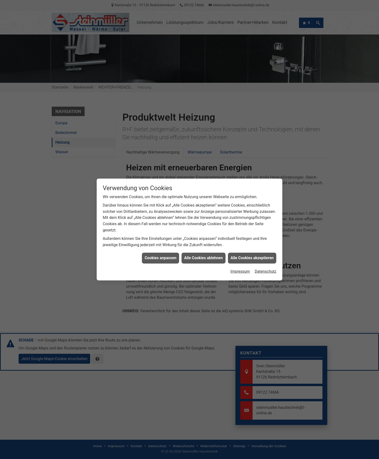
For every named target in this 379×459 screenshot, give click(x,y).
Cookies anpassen (160, 252)
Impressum (240, 265)
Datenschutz (265, 265)
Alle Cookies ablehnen (203, 252)
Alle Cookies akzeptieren (252, 252)
